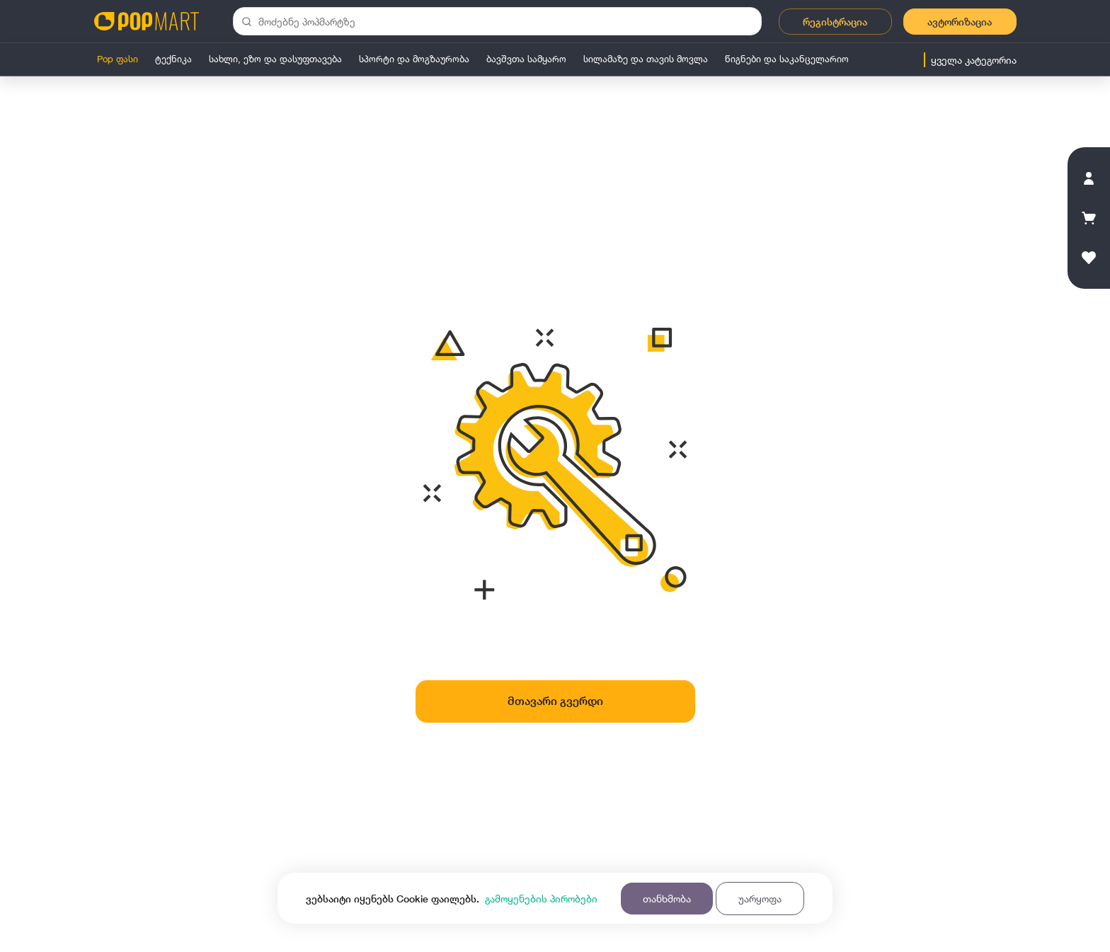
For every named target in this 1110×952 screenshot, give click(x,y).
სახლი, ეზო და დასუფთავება (275, 58)
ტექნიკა (173, 58)
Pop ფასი (117, 58)
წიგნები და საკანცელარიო (787, 58)
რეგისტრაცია (835, 22)
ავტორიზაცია (959, 22)
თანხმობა (667, 899)
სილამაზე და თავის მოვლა (645, 58)
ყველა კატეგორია (974, 60)
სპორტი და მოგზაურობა (414, 58)
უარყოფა (760, 899)
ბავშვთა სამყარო (526, 58)
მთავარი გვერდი (555, 701)
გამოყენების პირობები (541, 899)
